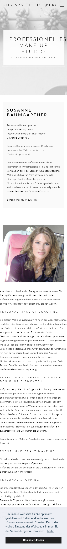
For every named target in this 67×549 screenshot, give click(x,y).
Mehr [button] (50, 531)
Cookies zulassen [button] (33, 540)
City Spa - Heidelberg (30, 4)
